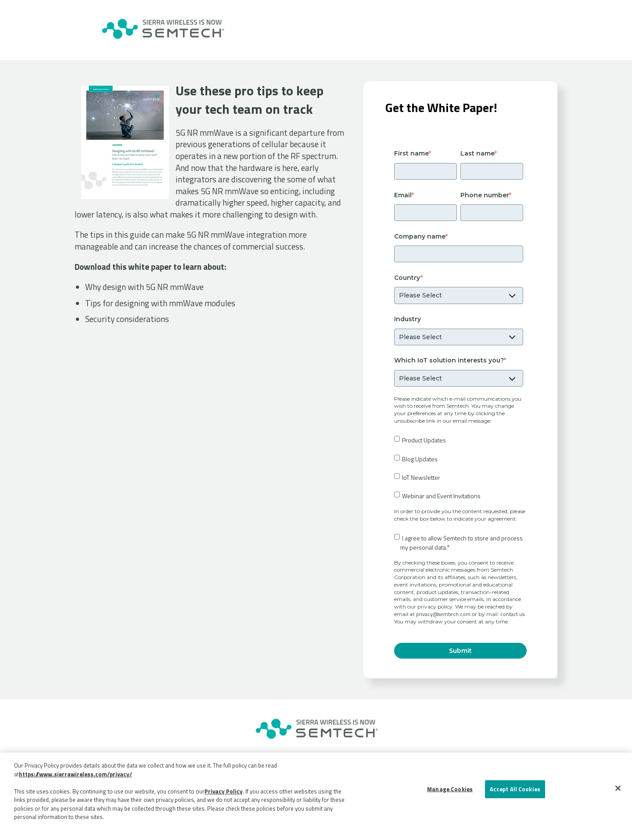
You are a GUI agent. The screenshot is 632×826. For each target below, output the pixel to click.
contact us (512, 614)
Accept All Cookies (515, 788)
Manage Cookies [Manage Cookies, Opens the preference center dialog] (450, 788)
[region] (316, 789)
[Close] (618, 788)
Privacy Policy (224, 791)
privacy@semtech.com (443, 614)
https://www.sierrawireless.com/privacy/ (75, 774)
